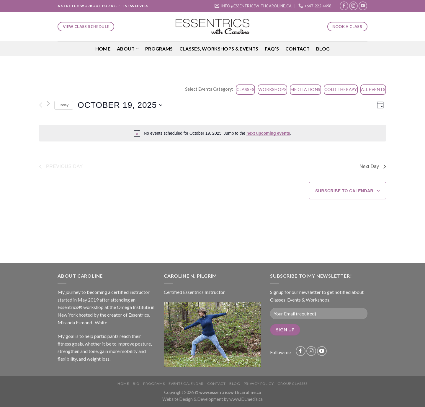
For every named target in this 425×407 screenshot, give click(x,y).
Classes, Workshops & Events (219, 48)
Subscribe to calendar (344, 190)
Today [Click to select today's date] (63, 105)
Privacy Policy (259, 383)
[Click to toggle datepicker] (120, 105)
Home (102, 48)
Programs (159, 48)
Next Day (372, 166)
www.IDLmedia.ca (246, 399)
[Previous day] (40, 105)
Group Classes (292, 383)
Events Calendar (186, 383)
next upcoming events (268, 133)
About (128, 49)
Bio (136, 383)
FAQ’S (272, 48)
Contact (297, 48)
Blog (323, 48)
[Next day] (48, 103)
